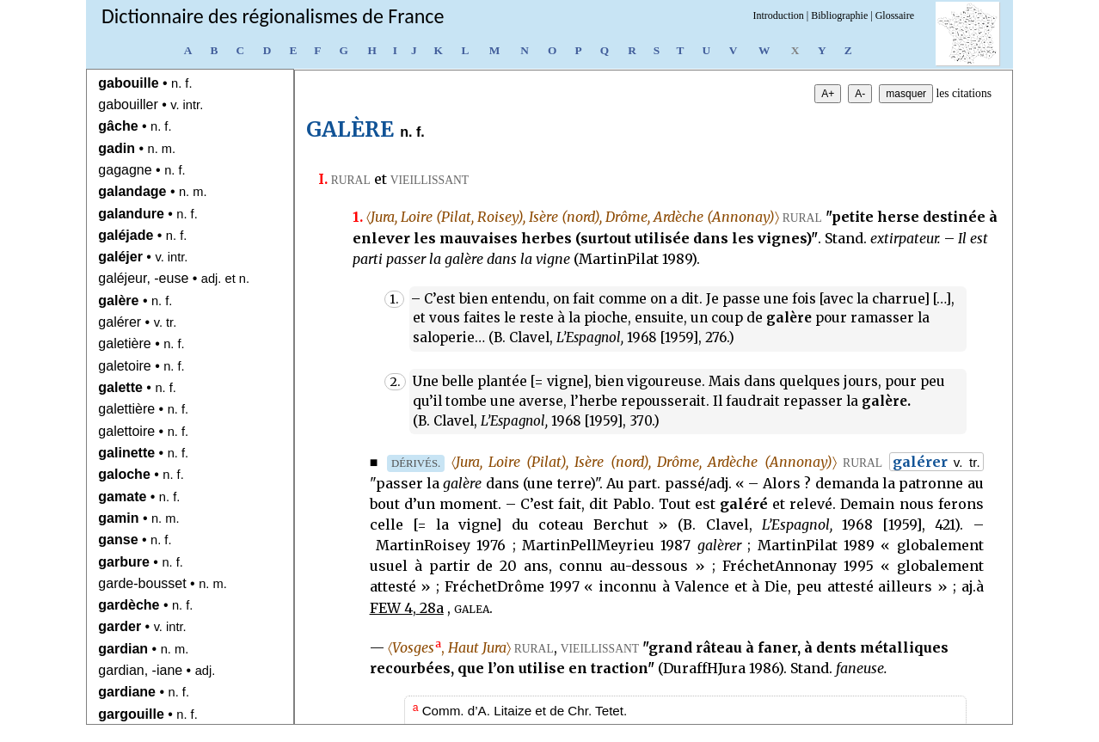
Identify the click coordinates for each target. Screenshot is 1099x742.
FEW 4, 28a (407, 607)
